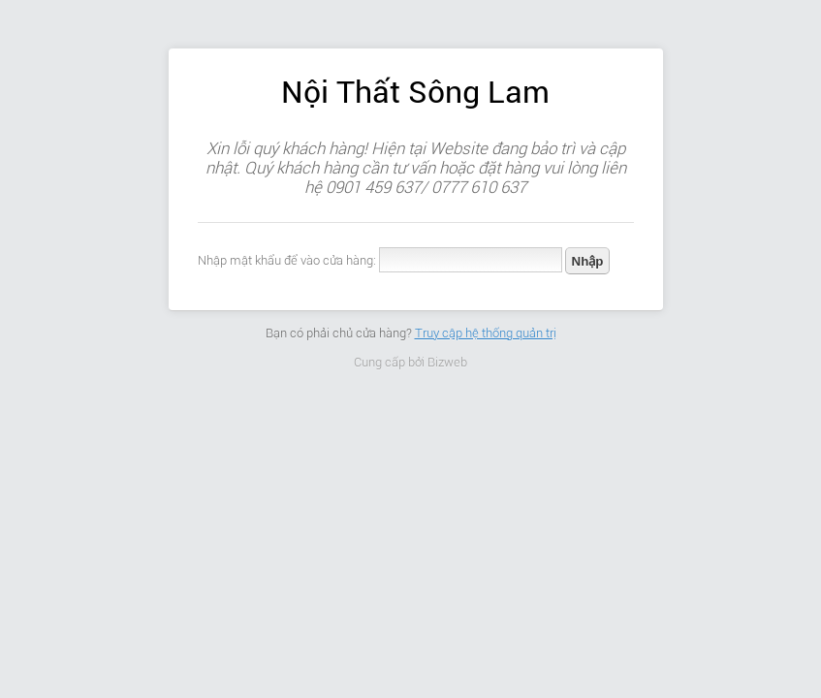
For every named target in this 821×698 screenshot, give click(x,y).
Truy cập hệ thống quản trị (485, 333)
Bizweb (447, 362)
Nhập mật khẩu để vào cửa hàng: (287, 260)
